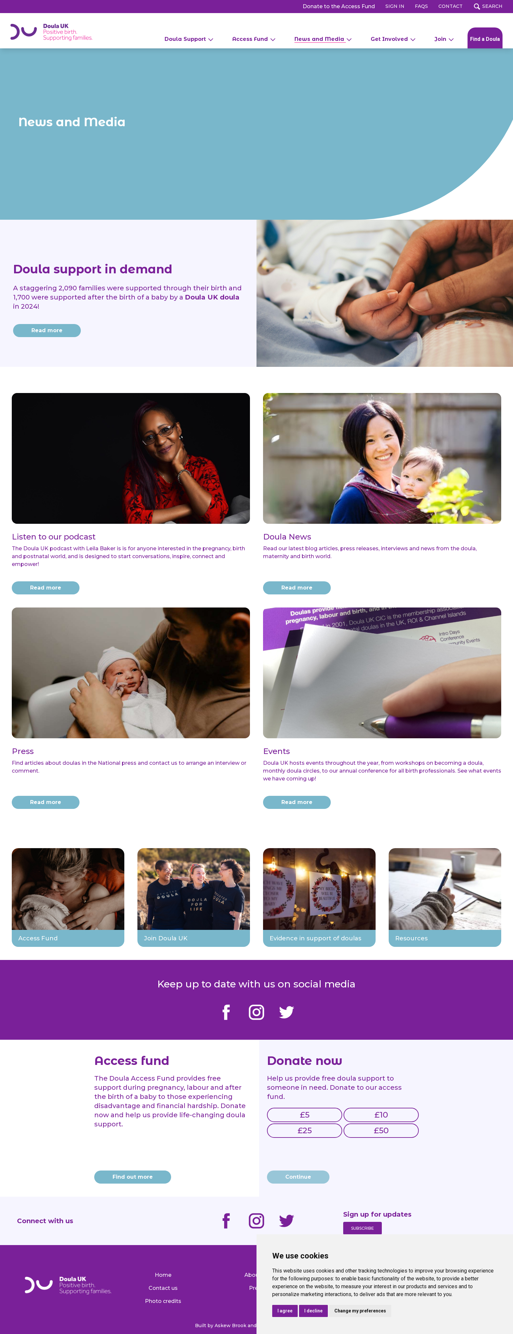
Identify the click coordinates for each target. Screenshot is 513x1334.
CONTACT (450, 6)
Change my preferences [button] (360, 1310)
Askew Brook (230, 1325)
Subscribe (362, 1228)
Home (163, 1275)
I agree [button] (284, 1310)
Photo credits (163, 1301)
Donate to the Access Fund (339, 6)
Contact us (163, 1288)
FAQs (421, 6)
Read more (45, 588)
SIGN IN (394, 6)
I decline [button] (313, 1310)
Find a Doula (485, 39)
